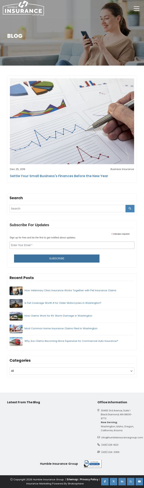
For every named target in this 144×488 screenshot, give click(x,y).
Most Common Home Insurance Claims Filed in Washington (60, 328)
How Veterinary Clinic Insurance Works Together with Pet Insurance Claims (70, 290)
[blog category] (72, 371)
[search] (72, 208)
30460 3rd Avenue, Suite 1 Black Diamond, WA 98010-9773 (116, 414)
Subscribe (56, 258)
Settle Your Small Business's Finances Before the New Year (59, 176)
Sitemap (72, 479)
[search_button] (129, 208)
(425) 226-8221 (109, 444)
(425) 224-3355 (110, 452)
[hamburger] (136, 8)
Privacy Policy (89, 479)
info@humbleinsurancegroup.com (122, 437)
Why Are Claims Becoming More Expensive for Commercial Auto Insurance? (71, 341)
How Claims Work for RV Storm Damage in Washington (58, 315)
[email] (72, 245)
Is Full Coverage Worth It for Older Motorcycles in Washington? (62, 303)
